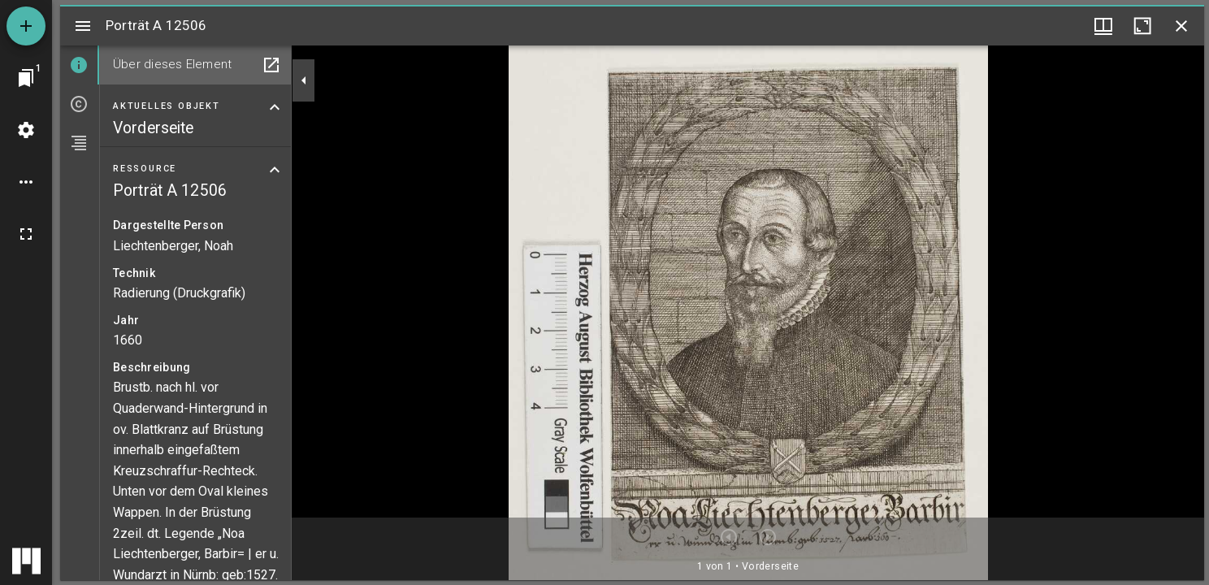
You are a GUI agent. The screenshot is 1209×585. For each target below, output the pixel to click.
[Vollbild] (26, 234)
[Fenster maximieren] (1142, 26)
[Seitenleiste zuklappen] (304, 80)
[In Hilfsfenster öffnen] (271, 65)
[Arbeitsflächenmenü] (26, 130)
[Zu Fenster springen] (26, 78)
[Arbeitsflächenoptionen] (26, 182)
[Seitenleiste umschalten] (82, 26)
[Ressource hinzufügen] (26, 26)
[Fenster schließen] (1181, 26)
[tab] (79, 65)
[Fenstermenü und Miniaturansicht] (1103, 26)
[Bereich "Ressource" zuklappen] (274, 170)
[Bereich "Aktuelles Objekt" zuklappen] (274, 107)
